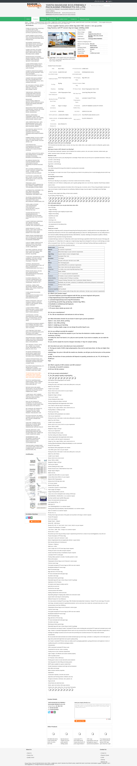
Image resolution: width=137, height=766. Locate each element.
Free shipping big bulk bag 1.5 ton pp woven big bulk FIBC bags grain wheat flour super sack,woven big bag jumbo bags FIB (105, 743)
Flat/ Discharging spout (63, 262)
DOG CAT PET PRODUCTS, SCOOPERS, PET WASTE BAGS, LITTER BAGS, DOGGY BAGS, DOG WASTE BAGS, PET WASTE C (34, 403)
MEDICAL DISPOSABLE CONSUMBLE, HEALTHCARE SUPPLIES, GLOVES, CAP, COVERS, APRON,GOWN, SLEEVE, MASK (35, 117)
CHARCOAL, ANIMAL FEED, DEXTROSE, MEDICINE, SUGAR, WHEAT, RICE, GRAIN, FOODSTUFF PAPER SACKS (34, 287)
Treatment (50, 276)
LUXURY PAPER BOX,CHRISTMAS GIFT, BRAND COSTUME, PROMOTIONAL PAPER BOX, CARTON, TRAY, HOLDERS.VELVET (34, 223)
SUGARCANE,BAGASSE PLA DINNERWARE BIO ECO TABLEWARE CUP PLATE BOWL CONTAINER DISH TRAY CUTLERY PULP (34, 215)
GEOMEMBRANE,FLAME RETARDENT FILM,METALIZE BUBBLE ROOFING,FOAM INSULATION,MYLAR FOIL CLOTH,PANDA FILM (33, 439)
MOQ (49, 286)
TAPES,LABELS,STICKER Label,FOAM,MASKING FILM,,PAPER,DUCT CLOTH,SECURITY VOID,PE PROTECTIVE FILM (32, 207)
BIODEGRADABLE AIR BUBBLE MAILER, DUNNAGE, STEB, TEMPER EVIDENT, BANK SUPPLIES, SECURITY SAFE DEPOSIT (35, 59)
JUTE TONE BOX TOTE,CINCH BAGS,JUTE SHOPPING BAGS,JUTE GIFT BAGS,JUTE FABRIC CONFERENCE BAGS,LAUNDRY (35, 332)
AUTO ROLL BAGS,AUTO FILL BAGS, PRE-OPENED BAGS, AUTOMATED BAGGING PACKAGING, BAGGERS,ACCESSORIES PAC (35, 155)
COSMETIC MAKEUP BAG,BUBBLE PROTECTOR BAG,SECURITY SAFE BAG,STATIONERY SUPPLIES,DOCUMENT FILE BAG (34, 73)
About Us (43, 19)
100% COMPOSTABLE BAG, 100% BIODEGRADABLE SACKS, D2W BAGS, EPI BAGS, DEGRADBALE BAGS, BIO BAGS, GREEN (34, 124)
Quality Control (63, 19)
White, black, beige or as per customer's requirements (70, 251)
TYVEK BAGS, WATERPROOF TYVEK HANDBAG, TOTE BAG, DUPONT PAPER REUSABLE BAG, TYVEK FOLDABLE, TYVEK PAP (35, 259)
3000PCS (60, 286)
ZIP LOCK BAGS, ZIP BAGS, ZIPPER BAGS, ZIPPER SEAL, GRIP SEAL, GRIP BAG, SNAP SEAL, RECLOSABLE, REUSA (35, 87)
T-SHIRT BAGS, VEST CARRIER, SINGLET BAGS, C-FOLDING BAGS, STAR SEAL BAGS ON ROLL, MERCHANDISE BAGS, (34, 396)
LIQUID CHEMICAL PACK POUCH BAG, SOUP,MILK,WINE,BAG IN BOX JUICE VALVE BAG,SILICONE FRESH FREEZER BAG (35, 37)
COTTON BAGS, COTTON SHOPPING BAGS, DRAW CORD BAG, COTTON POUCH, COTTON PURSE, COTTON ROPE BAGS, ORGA (34, 317)
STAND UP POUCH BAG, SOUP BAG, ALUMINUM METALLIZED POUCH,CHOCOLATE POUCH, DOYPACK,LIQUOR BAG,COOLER (35, 30)
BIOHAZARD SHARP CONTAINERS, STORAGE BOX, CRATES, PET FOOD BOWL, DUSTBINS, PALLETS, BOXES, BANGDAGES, (35, 110)
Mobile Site (104, 762)
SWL (49, 271)
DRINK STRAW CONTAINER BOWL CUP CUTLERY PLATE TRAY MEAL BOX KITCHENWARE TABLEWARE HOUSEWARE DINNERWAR (34, 237)
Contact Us (74, 19)
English (109, 1)
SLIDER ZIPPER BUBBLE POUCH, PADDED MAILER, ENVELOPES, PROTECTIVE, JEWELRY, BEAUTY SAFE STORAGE (34, 66)
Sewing (50, 267)
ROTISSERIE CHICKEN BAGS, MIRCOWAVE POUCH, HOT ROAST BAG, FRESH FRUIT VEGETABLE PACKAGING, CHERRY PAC (34, 44)
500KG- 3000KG (62, 271)
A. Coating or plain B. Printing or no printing (68, 278)
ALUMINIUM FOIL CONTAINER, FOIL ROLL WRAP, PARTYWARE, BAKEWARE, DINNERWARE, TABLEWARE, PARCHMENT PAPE (35, 192)
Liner (49, 265)
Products (35, 19)
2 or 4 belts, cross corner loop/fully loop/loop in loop (70, 269)
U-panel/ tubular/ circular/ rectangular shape (68, 254)
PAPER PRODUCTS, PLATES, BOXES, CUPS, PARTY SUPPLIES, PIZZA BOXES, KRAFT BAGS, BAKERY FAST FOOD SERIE (34, 230)
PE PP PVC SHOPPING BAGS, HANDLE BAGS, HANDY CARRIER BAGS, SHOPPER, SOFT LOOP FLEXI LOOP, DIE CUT (34, 382)
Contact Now (83, 56)
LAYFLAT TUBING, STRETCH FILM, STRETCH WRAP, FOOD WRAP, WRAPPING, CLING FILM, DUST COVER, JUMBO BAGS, (34, 244)
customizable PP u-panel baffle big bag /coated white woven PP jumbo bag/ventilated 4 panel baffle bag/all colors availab (79, 743)
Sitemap (103, 759)
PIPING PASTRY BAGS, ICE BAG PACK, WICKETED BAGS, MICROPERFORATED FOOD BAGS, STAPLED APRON (34, 273)
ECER (52, 764)
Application (50, 280)
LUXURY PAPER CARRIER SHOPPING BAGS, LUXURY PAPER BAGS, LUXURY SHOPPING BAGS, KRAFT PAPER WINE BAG (34, 310)
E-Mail (102, 757)
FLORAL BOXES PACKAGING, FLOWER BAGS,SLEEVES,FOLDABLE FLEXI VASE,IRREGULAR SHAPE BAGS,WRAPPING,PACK (34, 295)
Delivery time (51, 291)
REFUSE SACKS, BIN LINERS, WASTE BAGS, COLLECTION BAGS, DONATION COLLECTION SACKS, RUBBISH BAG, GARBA (34, 389)
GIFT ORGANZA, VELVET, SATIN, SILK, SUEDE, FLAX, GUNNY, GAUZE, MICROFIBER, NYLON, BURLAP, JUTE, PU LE (34, 347)
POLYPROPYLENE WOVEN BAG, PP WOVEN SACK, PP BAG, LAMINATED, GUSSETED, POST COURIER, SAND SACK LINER (35, 368)
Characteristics (51, 282)
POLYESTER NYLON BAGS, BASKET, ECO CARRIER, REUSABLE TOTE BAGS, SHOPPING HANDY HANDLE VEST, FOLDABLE (35, 325)
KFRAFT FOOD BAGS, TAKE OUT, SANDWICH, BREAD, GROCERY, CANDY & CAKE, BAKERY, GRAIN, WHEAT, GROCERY (34, 303)
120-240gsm (61, 258)
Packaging (50, 284)
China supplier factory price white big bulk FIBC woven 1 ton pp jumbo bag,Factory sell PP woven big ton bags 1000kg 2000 (62, 59)
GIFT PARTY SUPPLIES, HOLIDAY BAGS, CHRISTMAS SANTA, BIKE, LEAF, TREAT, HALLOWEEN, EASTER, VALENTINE (34, 252)
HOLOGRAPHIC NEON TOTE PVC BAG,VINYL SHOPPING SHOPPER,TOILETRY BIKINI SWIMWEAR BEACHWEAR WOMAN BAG (34, 132)
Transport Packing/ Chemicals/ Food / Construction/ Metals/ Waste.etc (74, 280)
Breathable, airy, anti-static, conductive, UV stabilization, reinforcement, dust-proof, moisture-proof (80, 282)
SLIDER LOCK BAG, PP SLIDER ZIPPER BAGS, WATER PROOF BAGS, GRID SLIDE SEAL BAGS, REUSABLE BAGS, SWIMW (34, 52)
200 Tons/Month (62, 289)
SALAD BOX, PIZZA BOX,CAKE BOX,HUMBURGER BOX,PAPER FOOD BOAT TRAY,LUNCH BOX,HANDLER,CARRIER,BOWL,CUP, (35, 199)
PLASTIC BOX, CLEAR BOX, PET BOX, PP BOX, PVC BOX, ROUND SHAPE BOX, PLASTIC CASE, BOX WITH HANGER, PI (34, 178)
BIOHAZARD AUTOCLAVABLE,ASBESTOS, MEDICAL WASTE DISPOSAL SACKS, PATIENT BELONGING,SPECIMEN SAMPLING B (35, 102)
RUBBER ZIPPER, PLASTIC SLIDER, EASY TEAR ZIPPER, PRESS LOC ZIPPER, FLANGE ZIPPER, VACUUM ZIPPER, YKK (35, 140)
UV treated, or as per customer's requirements (69, 276)
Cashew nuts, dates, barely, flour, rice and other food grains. (62, 687)
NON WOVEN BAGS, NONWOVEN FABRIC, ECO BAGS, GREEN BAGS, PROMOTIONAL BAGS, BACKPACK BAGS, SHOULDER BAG (34, 339)
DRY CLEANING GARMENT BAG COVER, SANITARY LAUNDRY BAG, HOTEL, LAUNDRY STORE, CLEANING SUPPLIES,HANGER (34, 171)
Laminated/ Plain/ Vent (63, 256)
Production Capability (53, 289)
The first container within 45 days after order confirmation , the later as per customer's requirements (81, 291)
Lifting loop (50, 269)
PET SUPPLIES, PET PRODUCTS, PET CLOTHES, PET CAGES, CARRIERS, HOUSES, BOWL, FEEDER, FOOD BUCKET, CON (34, 410)
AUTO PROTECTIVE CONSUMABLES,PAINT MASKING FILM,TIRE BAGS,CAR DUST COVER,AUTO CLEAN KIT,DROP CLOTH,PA (34, 147)
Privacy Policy (28, 763)
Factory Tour (52, 19)
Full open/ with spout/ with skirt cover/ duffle (68, 260)
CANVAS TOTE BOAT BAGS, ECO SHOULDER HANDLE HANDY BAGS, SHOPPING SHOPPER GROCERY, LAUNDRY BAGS (35, 361)
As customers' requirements (64, 249)
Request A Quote (84, 19)
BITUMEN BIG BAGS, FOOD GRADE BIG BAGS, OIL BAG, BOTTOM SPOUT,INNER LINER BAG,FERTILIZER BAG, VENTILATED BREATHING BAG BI (53, 744)
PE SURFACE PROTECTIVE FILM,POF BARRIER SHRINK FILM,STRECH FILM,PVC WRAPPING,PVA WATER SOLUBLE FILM (34, 163)
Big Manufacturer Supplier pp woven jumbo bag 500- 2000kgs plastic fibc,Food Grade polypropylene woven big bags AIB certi (66, 743)
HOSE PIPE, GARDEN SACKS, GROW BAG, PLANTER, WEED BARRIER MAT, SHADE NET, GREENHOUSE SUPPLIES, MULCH (34, 425)
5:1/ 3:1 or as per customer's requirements (68, 273)
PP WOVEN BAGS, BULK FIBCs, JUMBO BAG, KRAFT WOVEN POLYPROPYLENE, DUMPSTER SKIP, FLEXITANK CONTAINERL (66, 22)
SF (48, 273)
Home (28, 19)
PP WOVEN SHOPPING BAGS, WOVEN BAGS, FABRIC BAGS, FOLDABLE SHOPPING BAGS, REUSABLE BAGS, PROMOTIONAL (34, 354)
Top (49, 260)
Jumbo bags (61, 247)
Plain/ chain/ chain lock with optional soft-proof (69, 267)
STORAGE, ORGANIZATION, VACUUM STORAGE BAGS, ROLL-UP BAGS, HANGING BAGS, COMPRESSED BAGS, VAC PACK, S (35, 266)
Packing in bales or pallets (64, 284)
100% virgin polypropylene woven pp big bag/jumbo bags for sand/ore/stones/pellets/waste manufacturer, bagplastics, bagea (93, 743)
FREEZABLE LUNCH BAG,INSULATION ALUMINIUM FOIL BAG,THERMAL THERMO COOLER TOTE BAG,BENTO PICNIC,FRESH (34, 185)
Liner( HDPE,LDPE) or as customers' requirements (69, 265)
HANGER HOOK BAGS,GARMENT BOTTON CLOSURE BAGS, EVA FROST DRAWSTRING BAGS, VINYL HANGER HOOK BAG (35, 80)
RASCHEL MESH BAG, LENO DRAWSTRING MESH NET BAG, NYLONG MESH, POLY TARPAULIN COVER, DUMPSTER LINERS (34, 432)
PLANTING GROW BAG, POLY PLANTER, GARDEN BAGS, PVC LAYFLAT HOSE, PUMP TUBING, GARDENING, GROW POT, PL (34, 280)
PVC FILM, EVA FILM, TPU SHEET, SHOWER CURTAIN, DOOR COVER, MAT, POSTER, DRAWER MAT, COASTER (34, 418)
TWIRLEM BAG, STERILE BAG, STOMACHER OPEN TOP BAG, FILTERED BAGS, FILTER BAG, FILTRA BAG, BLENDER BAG (33, 94)
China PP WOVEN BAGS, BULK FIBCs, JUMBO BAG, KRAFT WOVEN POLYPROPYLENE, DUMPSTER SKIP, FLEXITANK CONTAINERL (64, 763)
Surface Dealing (51, 278)
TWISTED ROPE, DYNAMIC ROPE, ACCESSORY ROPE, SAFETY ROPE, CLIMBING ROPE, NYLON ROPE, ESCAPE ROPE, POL (35, 447)
